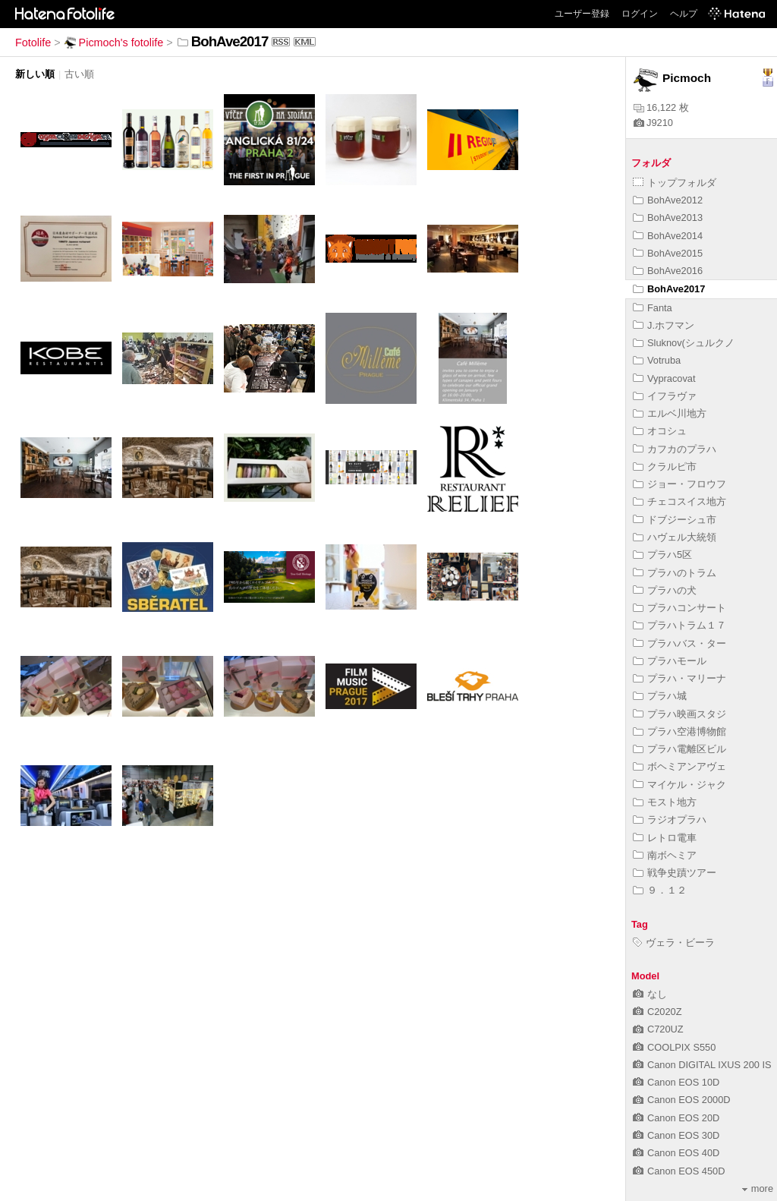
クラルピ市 (665, 466)
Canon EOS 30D (676, 1135)
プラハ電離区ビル (679, 749)
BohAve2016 (668, 270)
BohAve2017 (669, 289)
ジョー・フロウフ (679, 484)
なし (650, 994)
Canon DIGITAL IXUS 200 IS (702, 1064)
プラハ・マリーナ (679, 678)
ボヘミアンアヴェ (679, 766)
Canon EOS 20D (676, 1118)
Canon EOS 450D (679, 1171)
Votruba (657, 360)
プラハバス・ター (679, 643)
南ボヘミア (665, 855)
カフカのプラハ (674, 449)
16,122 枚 (661, 107)
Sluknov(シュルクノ (684, 342)
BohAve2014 (668, 235)
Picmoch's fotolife (114, 42)
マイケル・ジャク (679, 784)
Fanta (652, 308)
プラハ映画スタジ (679, 714)
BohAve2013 (668, 217)
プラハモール (669, 661)
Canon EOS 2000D (682, 1099)
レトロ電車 (665, 837)
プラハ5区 (662, 554)
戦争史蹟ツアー (674, 872)
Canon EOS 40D (676, 1152)
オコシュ (660, 431)
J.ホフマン (663, 325)
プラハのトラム (674, 572)
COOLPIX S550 (674, 1047)
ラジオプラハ (669, 819)
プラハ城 (660, 695)
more (757, 1188)
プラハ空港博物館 (679, 731)
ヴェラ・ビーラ (674, 942)
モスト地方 (665, 802)
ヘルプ (683, 13)
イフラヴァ (665, 396)
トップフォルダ (674, 182)
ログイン (639, 13)
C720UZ (658, 1029)
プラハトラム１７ (679, 625)
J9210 (653, 122)
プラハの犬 (665, 590)
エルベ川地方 (669, 413)
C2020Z (657, 1011)
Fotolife (33, 42)
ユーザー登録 (582, 13)
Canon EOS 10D (676, 1082)
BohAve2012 (668, 200)
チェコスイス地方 (679, 501)
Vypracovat (664, 378)
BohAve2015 (668, 253)
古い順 (79, 74)
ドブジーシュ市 (674, 519)
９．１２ (660, 890)
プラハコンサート (679, 607)
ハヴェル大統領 (674, 537)
